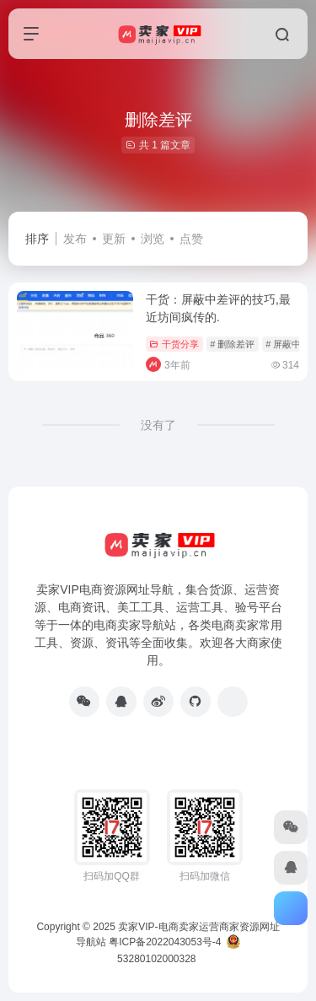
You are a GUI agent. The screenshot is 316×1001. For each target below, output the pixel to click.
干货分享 (174, 344)
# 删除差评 (232, 344)
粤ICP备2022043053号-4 (165, 942)
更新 (114, 238)
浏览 (152, 238)
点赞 (191, 238)
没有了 (158, 425)
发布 (75, 238)
